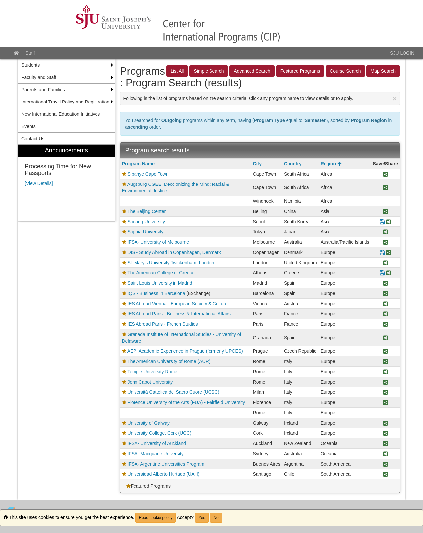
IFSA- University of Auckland (156, 443)
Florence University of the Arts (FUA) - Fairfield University (186, 402)
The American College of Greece (160, 272)
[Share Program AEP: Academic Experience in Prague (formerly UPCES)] (385, 351)
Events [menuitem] (28, 126)
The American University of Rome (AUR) (168, 361)
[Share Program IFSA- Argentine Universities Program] (385, 464)
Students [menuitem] (30, 65)
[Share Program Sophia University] (385, 231)
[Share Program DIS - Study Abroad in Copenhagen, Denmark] (388, 252)
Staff (30, 53)
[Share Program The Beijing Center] (385, 211)
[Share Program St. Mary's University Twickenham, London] (385, 262)
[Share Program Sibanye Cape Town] (385, 174)
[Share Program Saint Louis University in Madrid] (385, 283)
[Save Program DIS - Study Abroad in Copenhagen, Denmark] (382, 252)
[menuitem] (66, 183)
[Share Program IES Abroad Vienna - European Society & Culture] (385, 303)
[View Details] (39, 183)
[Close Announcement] (395, 98)
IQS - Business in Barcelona (156, 293)
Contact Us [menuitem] (32, 138)
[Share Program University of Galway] (385, 423)
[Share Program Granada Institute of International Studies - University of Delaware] (385, 337)
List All (177, 71)
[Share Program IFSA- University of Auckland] (385, 443)
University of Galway (148, 423)
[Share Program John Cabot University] (385, 382)
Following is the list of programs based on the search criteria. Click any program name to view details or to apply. (260, 98)
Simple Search (209, 71)
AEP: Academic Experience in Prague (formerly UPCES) (185, 351)
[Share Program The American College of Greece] (388, 272)
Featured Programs (300, 71)
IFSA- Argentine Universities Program (165, 464)
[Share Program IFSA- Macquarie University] (385, 453)
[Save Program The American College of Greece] (382, 272)
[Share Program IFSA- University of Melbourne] (385, 242)
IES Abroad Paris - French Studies (162, 324)
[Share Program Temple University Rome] (385, 371)
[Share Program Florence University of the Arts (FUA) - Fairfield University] (385, 402)
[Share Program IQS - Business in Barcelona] (385, 293)
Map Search (383, 71)
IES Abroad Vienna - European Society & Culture (177, 303)
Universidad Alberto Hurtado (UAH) (163, 474)
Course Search (345, 71)
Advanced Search (252, 71)
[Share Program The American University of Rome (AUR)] (385, 361)
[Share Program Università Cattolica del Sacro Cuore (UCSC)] (385, 392)
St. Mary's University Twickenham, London (170, 262)
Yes (202, 517)
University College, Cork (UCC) (159, 433)
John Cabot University (150, 382)
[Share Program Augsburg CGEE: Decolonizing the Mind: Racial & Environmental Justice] (385, 187)
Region (331, 163)
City (257, 163)
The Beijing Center (146, 211)
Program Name (138, 163)
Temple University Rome (152, 371)
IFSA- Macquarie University (155, 453)
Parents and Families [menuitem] (43, 89)
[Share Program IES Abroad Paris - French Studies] (385, 324)
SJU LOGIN (402, 53)
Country (293, 163)
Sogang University (146, 221)
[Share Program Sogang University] (388, 221)
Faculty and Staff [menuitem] (38, 77)
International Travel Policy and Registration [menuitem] (65, 101)
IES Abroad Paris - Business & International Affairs (179, 313)
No (215, 517)
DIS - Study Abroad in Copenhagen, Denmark (174, 252)
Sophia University (145, 231)
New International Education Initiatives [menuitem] (60, 114)
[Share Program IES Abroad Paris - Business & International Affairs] (385, 313)
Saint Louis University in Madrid (159, 283)
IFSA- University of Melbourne (158, 242)
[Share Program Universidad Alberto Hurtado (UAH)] (385, 474)
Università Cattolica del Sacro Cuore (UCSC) (173, 392)
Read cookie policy (156, 517)
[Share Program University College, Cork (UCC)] (385, 433)
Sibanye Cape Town (147, 174)
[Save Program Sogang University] (382, 221)
